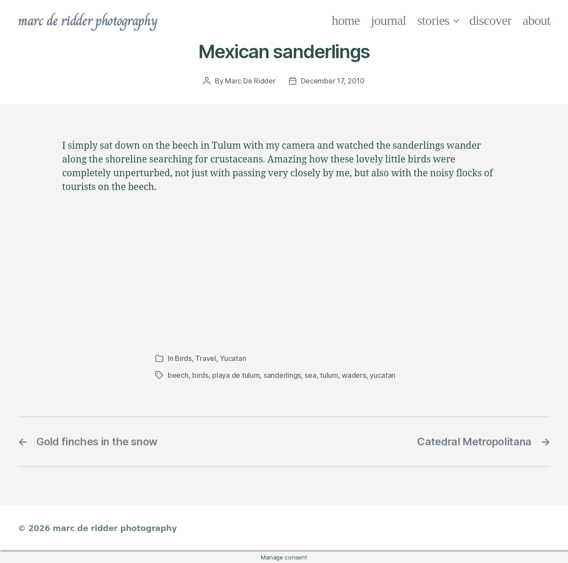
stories (433, 20)
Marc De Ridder (250, 80)
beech (178, 375)
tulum (329, 375)
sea (310, 375)
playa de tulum (236, 375)
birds (200, 375)
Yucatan (233, 358)
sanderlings (282, 375)
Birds (183, 358)
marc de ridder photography (87, 20)
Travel (205, 358)
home (346, 20)
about (537, 20)
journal (388, 20)
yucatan (382, 375)
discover (490, 20)
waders (354, 375)
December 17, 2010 (333, 80)
